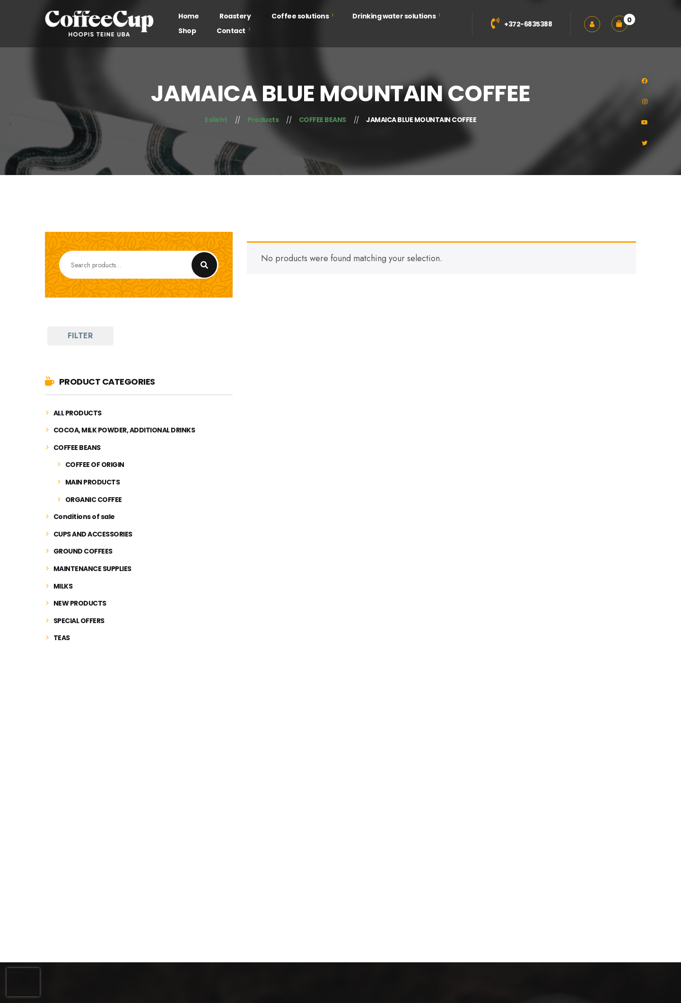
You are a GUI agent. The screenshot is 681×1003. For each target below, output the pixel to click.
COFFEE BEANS (77, 447)
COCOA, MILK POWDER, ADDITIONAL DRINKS (124, 430)
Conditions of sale (84, 516)
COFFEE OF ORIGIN (94, 464)
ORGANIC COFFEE (93, 499)
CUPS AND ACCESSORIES (92, 534)
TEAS (61, 637)
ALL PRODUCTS (77, 413)
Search (204, 265)
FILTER (80, 335)
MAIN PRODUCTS (92, 482)
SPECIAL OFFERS (79, 620)
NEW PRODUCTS (79, 603)
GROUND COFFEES (83, 551)
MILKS (63, 586)
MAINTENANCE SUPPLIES (92, 568)
